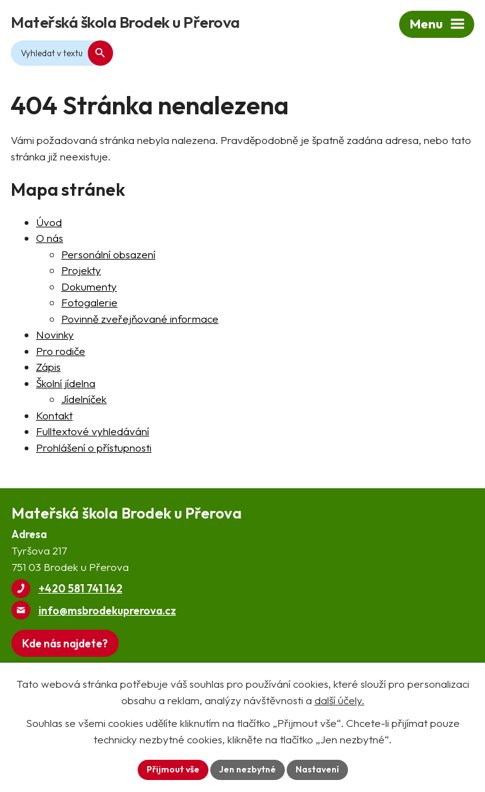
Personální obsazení (108, 254)
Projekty (81, 270)
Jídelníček (84, 398)
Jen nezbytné (247, 769)
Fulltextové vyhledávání (92, 431)
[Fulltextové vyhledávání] (62, 53)
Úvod (49, 222)
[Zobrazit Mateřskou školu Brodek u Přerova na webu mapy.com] (65, 643)
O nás (49, 237)
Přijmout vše (173, 769)
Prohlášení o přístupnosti (94, 447)
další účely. (339, 700)
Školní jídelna (65, 383)
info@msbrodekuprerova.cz (107, 610)
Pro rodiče (60, 350)
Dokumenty (89, 286)
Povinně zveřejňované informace (140, 318)
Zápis (48, 366)
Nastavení (317, 769)
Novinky (55, 334)
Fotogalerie (89, 302)
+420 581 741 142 (81, 588)
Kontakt (54, 415)
